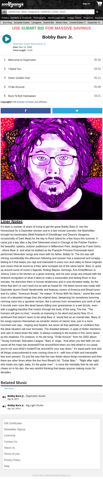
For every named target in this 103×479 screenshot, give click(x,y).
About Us (9, 447)
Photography (40, 18)
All (4, 12)
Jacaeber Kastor (22, 22)
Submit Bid (48, 22)
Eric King (7, 22)
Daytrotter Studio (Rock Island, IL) (29, 43)
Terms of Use (11, 453)
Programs (88, 18)
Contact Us (10, 441)
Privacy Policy (12, 460)
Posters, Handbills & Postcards (17, 18)
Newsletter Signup (14, 429)
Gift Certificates (13, 423)
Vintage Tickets (74, 18)
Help (6, 466)
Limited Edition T (77, 22)
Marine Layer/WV (56, 18)
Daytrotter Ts (94, 22)
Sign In (86, 3)
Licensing (9, 435)
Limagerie (36, 22)
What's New (62, 22)
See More (9, 388)
